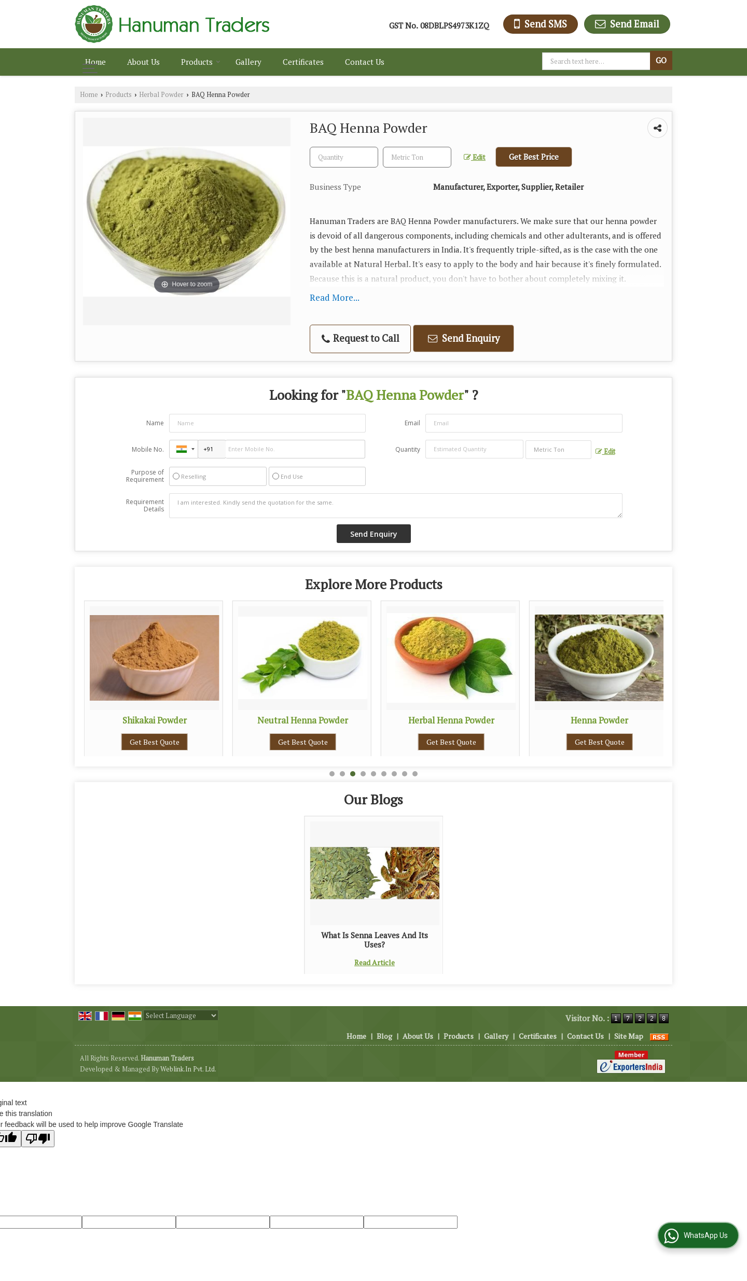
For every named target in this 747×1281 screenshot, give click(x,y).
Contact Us (364, 62)
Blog (384, 1036)
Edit (475, 157)
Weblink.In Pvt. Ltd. (188, 1069)
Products (200, 62)
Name (155, 423)
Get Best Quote (154, 742)
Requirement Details (145, 505)
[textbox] (597, 61)
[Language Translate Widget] (180, 1015)
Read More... (334, 297)
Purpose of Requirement (145, 476)
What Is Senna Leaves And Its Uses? (374, 940)
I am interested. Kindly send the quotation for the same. (395, 505)
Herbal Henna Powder (600, 720)
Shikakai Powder (303, 720)
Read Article (374, 962)
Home (95, 62)
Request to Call (360, 338)
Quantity (407, 449)
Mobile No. (148, 449)
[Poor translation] (37, 1138)
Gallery (248, 62)
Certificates (303, 62)
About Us (143, 62)
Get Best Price (534, 156)
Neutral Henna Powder (451, 720)
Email (412, 423)
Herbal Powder (161, 94)
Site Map (628, 1036)
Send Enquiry (464, 338)
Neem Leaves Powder (154, 720)
